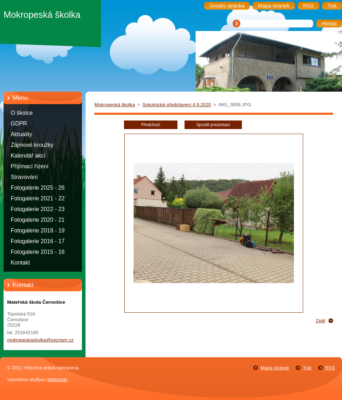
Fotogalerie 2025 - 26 (37, 188)
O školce (22, 113)
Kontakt (20, 263)
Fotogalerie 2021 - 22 (37, 198)
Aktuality (21, 134)
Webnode (57, 379)
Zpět (320, 320)
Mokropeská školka (114, 104)
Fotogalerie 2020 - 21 (37, 220)
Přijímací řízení (29, 166)
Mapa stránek (274, 367)
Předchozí (150, 124)
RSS (330, 367)
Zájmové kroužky (32, 145)
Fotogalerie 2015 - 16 (37, 252)
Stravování (24, 177)
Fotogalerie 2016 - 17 (37, 241)
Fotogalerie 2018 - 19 (37, 230)
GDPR (19, 123)
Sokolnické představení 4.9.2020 (176, 104)
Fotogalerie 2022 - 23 (37, 209)
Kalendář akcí (28, 156)
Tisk (307, 367)
